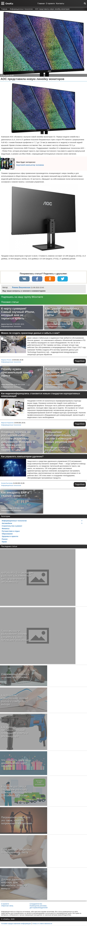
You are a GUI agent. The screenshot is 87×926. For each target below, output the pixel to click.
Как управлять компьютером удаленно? (22, 456)
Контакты (60, 3)
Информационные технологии (11, 326)
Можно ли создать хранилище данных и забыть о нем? (30, 333)
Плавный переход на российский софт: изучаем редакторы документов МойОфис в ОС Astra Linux (18, 438)
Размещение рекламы (38, 906)
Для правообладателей (38, 908)
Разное (5, 539)
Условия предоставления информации (16, 924)
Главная (41, 3)
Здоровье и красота (10, 536)
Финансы (5, 529)
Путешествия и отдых (11, 531)
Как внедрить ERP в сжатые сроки (15, 494)
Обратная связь (7, 906)
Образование (7, 534)
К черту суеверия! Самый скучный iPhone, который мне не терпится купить (18, 313)
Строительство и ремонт (12, 526)
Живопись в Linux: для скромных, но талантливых (61, 372)
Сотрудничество (36, 904)
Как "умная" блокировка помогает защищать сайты (62, 312)
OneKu (9, 3)
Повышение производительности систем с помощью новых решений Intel (60, 436)
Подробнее (80, 361)
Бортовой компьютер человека (30, 165)
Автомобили (7, 523)
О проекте (50, 3)
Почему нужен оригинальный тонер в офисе (17, 372)
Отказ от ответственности (42, 924)
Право (4, 542)
